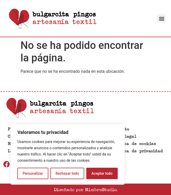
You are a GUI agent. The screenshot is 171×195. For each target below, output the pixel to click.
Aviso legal (123, 136)
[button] (161, 18)
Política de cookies (133, 144)
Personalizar (33, 173)
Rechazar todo (67, 173)
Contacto (119, 129)
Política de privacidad (136, 151)
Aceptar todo (102, 173)
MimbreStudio (100, 189)
